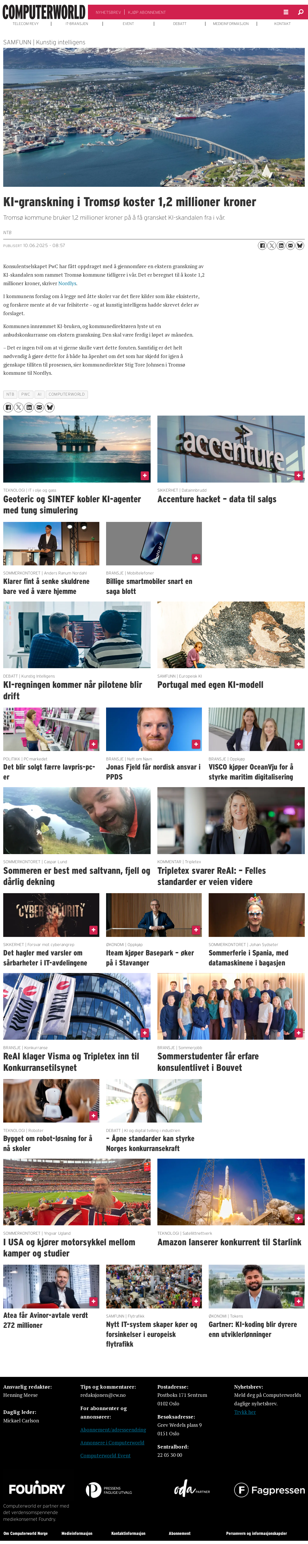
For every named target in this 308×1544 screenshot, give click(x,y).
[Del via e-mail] (290, 245)
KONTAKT (282, 24)
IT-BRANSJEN (77, 24)
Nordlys (67, 283)
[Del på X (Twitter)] (271, 245)
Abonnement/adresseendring (113, 1429)
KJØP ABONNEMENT (147, 12)
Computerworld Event (105, 1455)
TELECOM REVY (26, 24)
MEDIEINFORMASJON (231, 24)
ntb (10, 394)
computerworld (67, 394)
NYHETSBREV (108, 12)
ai (39, 394)
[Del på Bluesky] (299, 245)
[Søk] (300, 12)
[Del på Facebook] (262, 245)
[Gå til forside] (44, 12)
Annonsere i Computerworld (112, 1442)
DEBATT (179, 24)
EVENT (128, 24)
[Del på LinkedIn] (281, 245)
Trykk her (245, 1412)
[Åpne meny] (286, 12)
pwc (25, 394)
